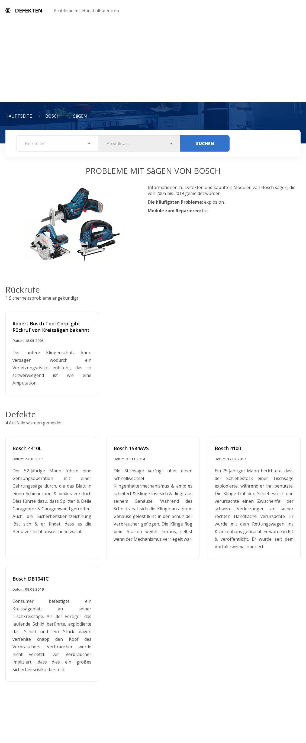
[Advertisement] (153, 62)
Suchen (205, 143)
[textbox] (57, 143)
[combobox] (57, 143)
